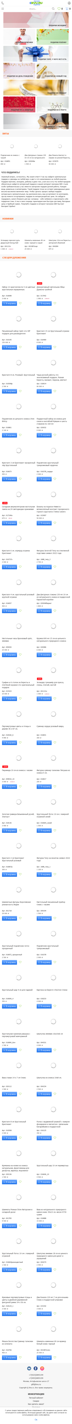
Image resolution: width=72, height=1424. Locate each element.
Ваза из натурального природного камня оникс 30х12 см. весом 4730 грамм (51, 1212)
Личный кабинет (36, 1398)
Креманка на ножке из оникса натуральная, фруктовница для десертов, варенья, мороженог (15, 1168)
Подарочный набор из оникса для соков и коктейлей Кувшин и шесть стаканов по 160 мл (52, 421)
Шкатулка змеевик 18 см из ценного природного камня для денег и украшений (52, 1256)
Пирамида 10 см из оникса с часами (17, 770)
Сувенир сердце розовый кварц (50, 726)
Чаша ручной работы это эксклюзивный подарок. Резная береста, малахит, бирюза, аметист (52, 377)
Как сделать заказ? (36, 1404)
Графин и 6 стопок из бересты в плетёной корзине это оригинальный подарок (18, 685)
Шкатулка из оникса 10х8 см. (49, 1077)
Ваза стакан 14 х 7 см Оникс (14, 1077)
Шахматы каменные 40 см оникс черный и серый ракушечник (35, 242)
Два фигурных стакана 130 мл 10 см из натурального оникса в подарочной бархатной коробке (53, 597)
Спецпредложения (14, 257)
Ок (36, 1419)
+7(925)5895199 (36, 1375)
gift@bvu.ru (36, 1384)
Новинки (7, 218)
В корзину (9, 303)
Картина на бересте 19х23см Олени (52, 990)
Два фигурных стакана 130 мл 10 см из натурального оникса (35, 157)
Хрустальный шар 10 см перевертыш (52, 1165)
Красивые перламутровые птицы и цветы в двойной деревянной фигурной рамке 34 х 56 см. (17, 1299)
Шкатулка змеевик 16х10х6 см (50, 1034)
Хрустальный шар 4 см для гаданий (17, 990)
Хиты (5, 133)
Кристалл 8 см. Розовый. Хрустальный (18, 375)
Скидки (36, 1401)
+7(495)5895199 (36, 1378)
